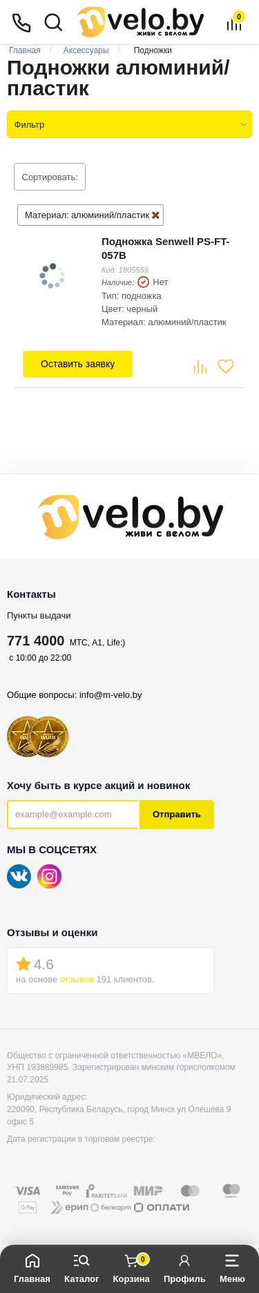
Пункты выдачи (39, 615)
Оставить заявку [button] (78, 363)
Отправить (177, 814)
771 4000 (35, 640)
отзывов (77, 979)
